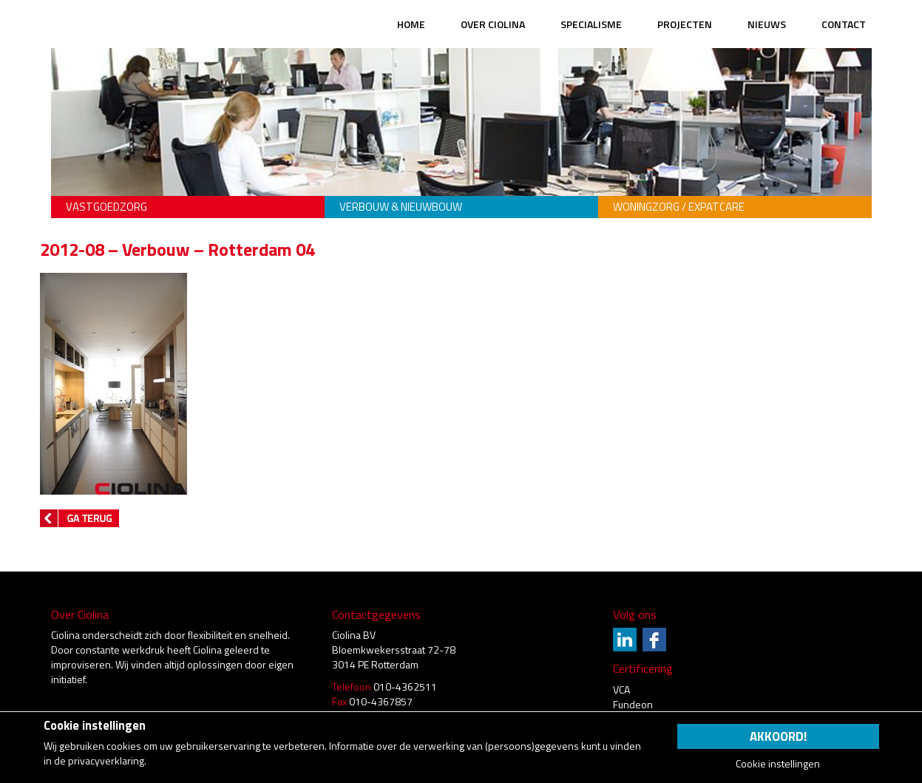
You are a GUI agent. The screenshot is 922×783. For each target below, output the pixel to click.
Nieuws (767, 24)
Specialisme (591, 24)
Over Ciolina (493, 24)
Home (411, 24)
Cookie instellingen (778, 763)
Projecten (684, 24)
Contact (843, 24)
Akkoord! (778, 736)
